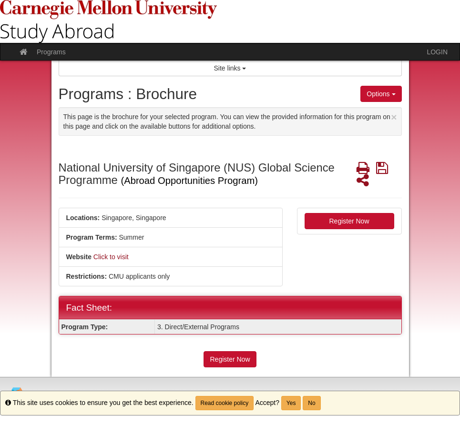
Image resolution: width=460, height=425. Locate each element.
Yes (291, 403)
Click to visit (111, 257)
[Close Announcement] (394, 117)
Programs (51, 52)
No (311, 403)
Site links (230, 68)
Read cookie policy (225, 403)
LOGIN (437, 52)
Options (381, 94)
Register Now (349, 221)
